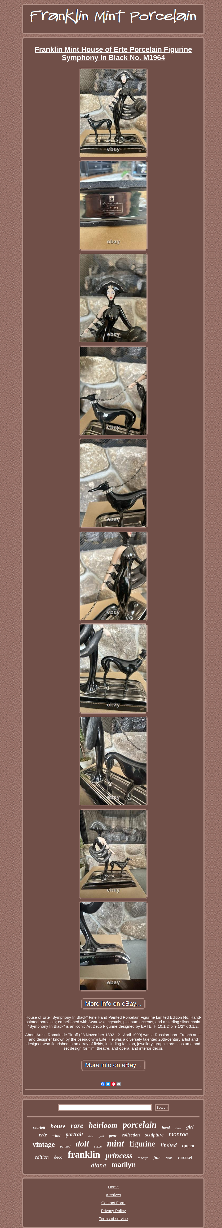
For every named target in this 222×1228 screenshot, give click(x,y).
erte (43, 1135)
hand (166, 1128)
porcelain (140, 1125)
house (57, 1126)
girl (189, 1127)
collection (131, 1135)
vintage (44, 1144)
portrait (74, 1134)
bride (169, 1158)
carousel (185, 1157)
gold (101, 1136)
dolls (90, 1136)
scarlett (39, 1127)
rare (77, 1125)
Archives (113, 1195)
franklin (84, 1154)
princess (118, 1155)
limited (169, 1145)
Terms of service (113, 1218)
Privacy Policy (113, 1210)
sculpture (154, 1135)
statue (98, 1146)
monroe (178, 1134)
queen (188, 1145)
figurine (142, 1143)
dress (178, 1128)
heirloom (103, 1125)
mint (115, 1143)
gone (113, 1136)
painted (65, 1146)
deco (58, 1157)
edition (42, 1157)
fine (156, 1157)
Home (113, 1187)
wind (56, 1135)
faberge (143, 1158)
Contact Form (113, 1202)
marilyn (123, 1165)
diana (98, 1165)
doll (82, 1143)
